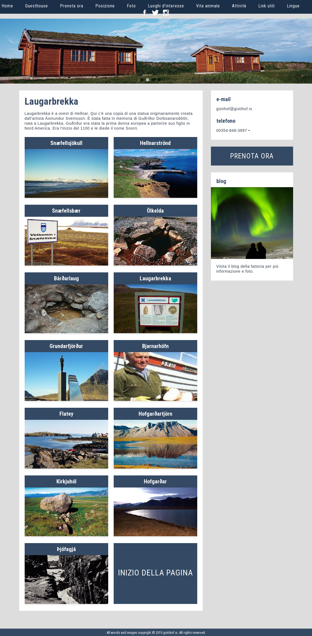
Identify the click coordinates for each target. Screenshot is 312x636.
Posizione (105, 5)
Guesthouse (36, 5)
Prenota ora (71, 5)
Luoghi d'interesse (166, 5)
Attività (239, 5)
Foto (131, 5)
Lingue (293, 5)
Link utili (266, 5)
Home (7, 5)
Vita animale (208, 5)
